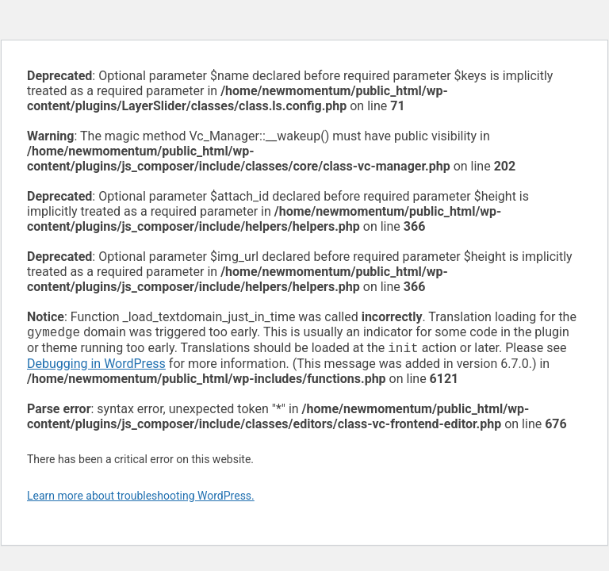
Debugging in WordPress (96, 366)
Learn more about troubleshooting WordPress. (141, 498)
